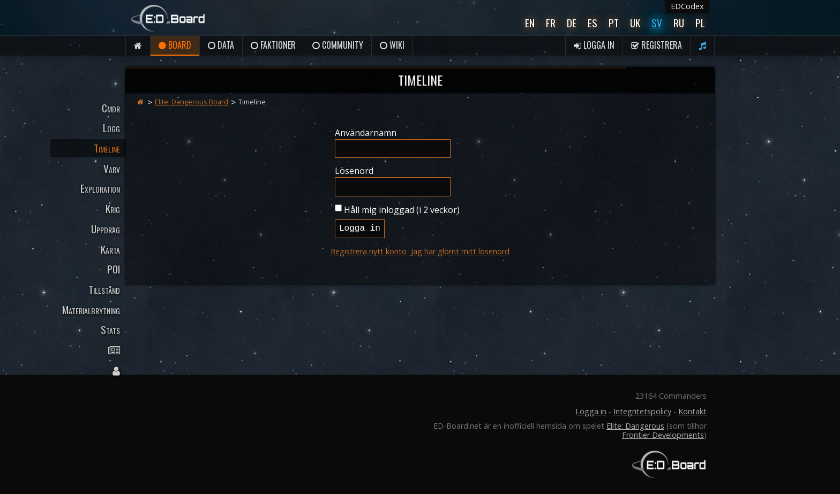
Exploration (100, 188)
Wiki (392, 45)
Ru (678, 23)
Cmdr (111, 108)
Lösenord (354, 171)
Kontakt (692, 411)
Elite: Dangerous (635, 426)
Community (337, 45)
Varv (111, 168)
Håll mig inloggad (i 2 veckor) (402, 210)
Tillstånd (104, 289)
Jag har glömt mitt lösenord (460, 251)
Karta (110, 249)
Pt (614, 23)
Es (592, 23)
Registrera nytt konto (369, 251)
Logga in (594, 45)
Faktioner (273, 45)
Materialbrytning (91, 309)
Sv (656, 23)
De (571, 23)
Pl (700, 23)
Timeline (107, 148)
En (530, 23)
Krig (113, 208)
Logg (111, 127)
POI (113, 269)
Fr (551, 23)
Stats (110, 329)
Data (221, 45)
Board (175, 45)
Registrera (656, 45)
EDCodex (687, 6)
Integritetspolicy (642, 411)
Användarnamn (365, 133)
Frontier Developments (663, 435)
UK (635, 23)
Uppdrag (105, 229)
